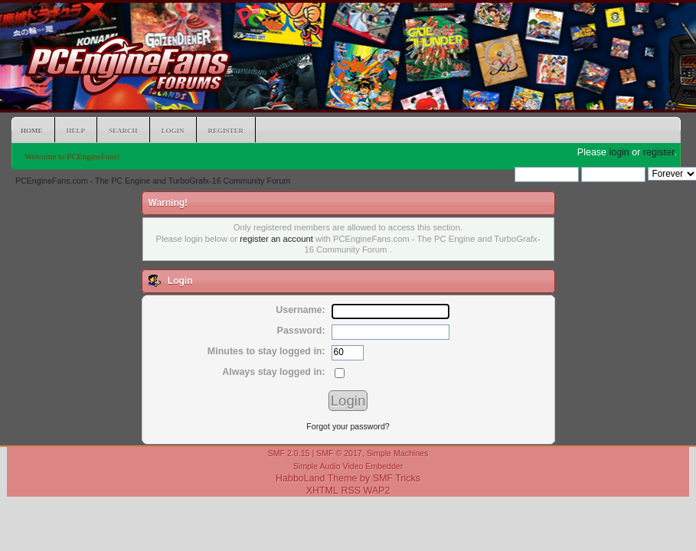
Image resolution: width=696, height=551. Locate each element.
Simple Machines (398, 453)
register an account (276, 238)
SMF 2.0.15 (289, 453)
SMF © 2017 (339, 453)
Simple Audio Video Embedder (348, 466)
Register (226, 131)
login (619, 152)
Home (32, 131)
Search (123, 131)
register (659, 152)
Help (76, 131)
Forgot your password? (347, 426)
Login (173, 131)
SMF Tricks (396, 478)
